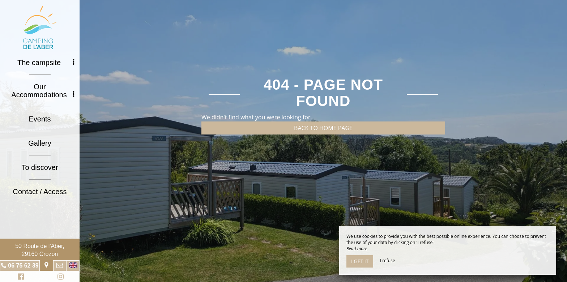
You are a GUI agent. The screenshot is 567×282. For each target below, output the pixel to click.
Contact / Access (40, 192)
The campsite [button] (45, 63)
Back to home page (323, 128)
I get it (359, 261)
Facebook (19, 277)
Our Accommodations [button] (42, 91)
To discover (39, 167)
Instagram (59, 277)
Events (40, 119)
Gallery (39, 143)
